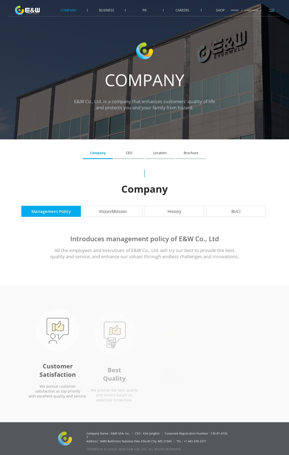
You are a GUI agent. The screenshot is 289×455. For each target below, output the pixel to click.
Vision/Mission (113, 211)
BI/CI (236, 211)
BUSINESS (106, 10)
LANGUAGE (253, 10)
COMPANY (68, 10)
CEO (129, 153)
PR (144, 10)
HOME (235, 10)
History (174, 211)
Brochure (191, 153)
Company (98, 153)
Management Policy (51, 211)
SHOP (220, 10)
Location (160, 153)
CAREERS (182, 10)
